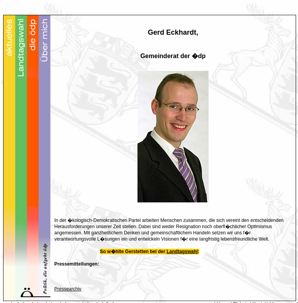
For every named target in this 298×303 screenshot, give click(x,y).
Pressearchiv (67, 289)
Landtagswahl (182, 251)
